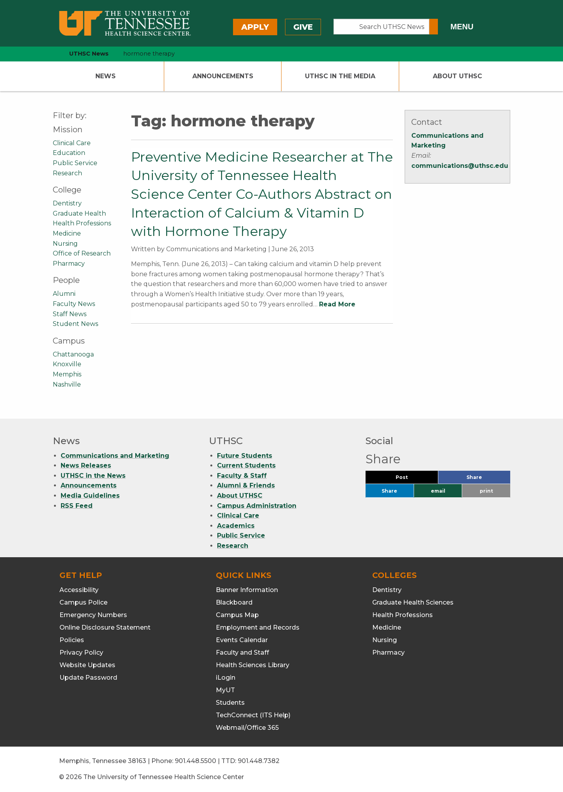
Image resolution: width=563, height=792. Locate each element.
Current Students (246, 465)
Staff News (69, 314)
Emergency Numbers (93, 615)
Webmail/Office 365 (247, 727)
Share (487, 479)
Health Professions (82, 223)
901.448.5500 (195, 761)
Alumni (64, 293)
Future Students (244, 455)
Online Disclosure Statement (105, 627)
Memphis (67, 374)
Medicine (67, 233)
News (105, 76)
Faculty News (74, 304)
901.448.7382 (259, 761)
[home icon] (51, 53)
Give (303, 27)
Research (67, 173)
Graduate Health (79, 213)
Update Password (88, 677)
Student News (75, 324)
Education (69, 153)
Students (230, 702)
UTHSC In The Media (340, 76)
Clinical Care (72, 143)
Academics (236, 525)
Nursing (65, 243)
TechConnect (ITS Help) (253, 715)
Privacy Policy (81, 652)
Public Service (75, 163)
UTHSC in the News (93, 475)
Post (411, 479)
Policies (71, 640)
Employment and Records (257, 627)
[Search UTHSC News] (381, 26)
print (486, 491)
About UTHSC (457, 76)
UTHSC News (89, 53)
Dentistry (67, 203)
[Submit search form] (433, 26)
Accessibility (79, 590)
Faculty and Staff (242, 652)
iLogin (225, 677)
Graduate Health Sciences (413, 602)
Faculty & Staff (242, 475)
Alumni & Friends (246, 485)
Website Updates (87, 665)
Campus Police (83, 602)
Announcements (222, 76)
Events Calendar (242, 640)
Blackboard (234, 602)
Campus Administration (256, 505)
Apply (255, 27)
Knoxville (67, 364)
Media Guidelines (90, 495)
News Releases (86, 465)
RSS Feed (77, 505)
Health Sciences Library (252, 665)
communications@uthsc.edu (459, 165)
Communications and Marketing (115, 455)
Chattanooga (73, 354)
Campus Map (237, 615)
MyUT (225, 690)
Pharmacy (69, 263)
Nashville (67, 384)
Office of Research (82, 253)
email (438, 491)
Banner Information (247, 590)
